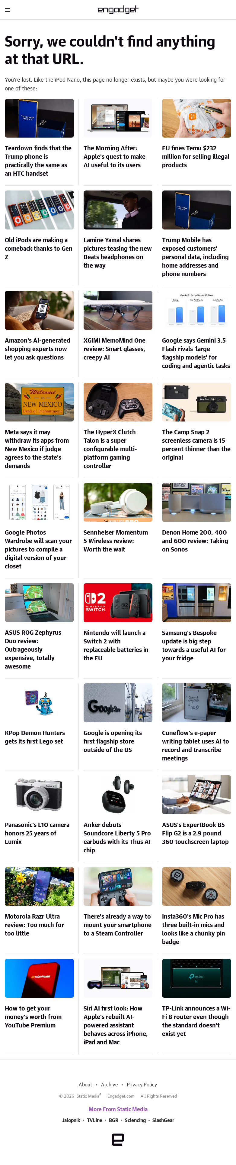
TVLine (94, 1120)
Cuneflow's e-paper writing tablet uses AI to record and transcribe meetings (195, 746)
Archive (109, 1084)
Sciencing (135, 1120)
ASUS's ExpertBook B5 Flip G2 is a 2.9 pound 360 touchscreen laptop (195, 833)
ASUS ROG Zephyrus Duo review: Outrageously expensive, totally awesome (33, 650)
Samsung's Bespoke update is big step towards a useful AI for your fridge (194, 646)
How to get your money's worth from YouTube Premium (33, 1017)
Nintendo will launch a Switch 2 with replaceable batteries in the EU (116, 646)
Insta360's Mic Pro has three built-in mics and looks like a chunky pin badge (193, 929)
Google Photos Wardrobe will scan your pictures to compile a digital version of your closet (38, 550)
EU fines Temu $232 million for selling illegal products (195, 156)
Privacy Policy (142, 1084)
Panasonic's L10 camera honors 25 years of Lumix (37, 833)
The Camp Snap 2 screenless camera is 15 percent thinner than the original (196, 445)
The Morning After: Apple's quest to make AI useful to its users (114, 156)
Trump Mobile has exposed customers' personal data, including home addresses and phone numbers (195, 257)
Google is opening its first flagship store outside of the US (113, 741)
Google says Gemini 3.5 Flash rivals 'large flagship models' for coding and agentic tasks (196, 353)
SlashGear (163, 1120)
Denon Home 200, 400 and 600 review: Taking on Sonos (195, 541)
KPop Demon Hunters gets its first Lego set (35, 737)
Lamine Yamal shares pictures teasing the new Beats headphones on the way (118, 253)
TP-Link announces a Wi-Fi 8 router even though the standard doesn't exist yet (196, 1021)
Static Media (88, 1096)
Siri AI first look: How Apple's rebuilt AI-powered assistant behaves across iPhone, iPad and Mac (116, 1026)
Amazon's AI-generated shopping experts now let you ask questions (37, 349)
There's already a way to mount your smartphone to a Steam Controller (117, 925)
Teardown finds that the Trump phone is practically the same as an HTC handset (38, 161)
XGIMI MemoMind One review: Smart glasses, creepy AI (114, 349)
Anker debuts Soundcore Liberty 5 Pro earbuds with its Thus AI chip (117, 838)
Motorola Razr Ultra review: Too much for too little (34, 925)
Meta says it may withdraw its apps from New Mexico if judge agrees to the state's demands (37, 449)
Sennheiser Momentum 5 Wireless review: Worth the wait (116, 541)
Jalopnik (71, 1120)
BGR (113, 1120)
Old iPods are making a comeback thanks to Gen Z (38, 248)
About (85, 1084)
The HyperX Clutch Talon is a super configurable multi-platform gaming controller (110, 449)
